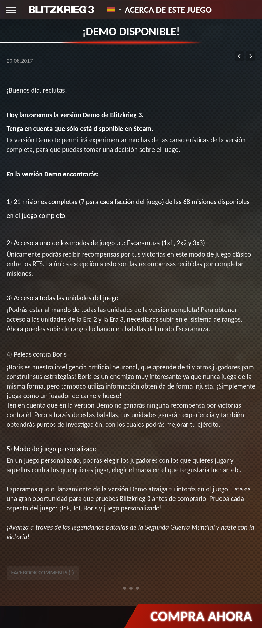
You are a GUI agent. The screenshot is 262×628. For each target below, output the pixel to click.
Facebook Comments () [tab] (42, 572)
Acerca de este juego (168, 9)
